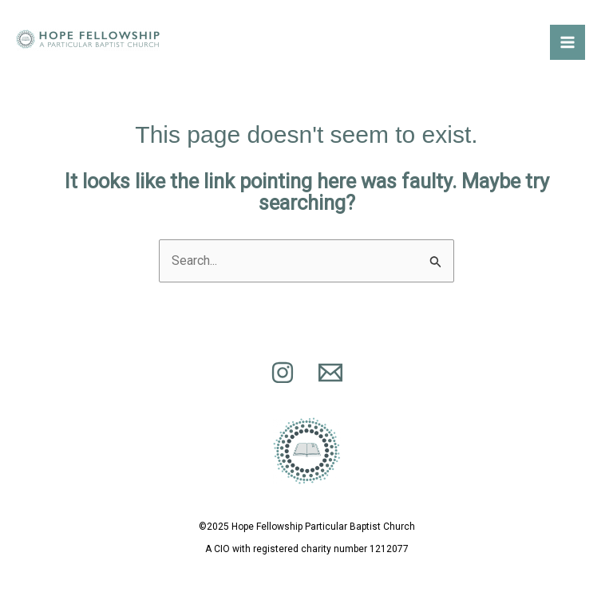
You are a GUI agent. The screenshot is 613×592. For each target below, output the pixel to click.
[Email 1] (330, 373)
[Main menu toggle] (567, 42)
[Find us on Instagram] (283, 373)
